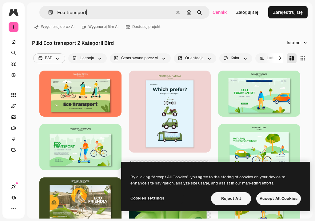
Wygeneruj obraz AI (54, 26)
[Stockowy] (13, 64)
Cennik (220, 12)
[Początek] (13, 42)
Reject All (231, 198)
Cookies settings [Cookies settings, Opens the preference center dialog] (147, 198)
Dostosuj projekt (143, 26)
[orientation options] (195, 58)
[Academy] (13, 198)
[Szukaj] (13, 53)
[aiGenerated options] (140, 58)
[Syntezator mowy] (17, 139)
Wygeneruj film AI (100, 26)
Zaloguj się (247, 12)
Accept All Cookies (278, 198)
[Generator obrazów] (17, 117)
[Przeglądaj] (13, 75)
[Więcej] (13, 209)
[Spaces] (17, 106)
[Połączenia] (13, 187)
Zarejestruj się (288, 12)
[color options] (235, 58)
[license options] (87, 58)
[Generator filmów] (17, 128)
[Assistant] (17, 150)
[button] (48, 12)
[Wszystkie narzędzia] (13, 95)
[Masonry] (292, 58)
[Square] (303, 58)
